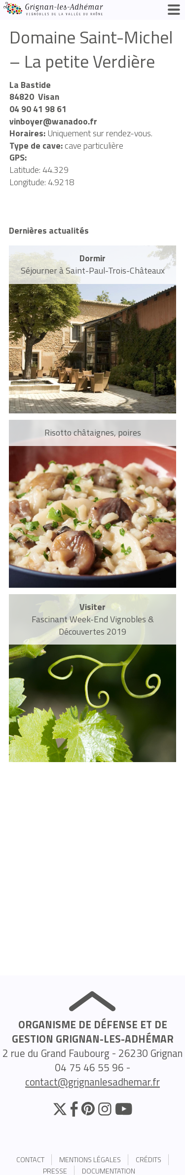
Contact (30, 1159)
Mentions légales (90, 1159)
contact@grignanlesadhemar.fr (92, 1082)
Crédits (148, 1159)
